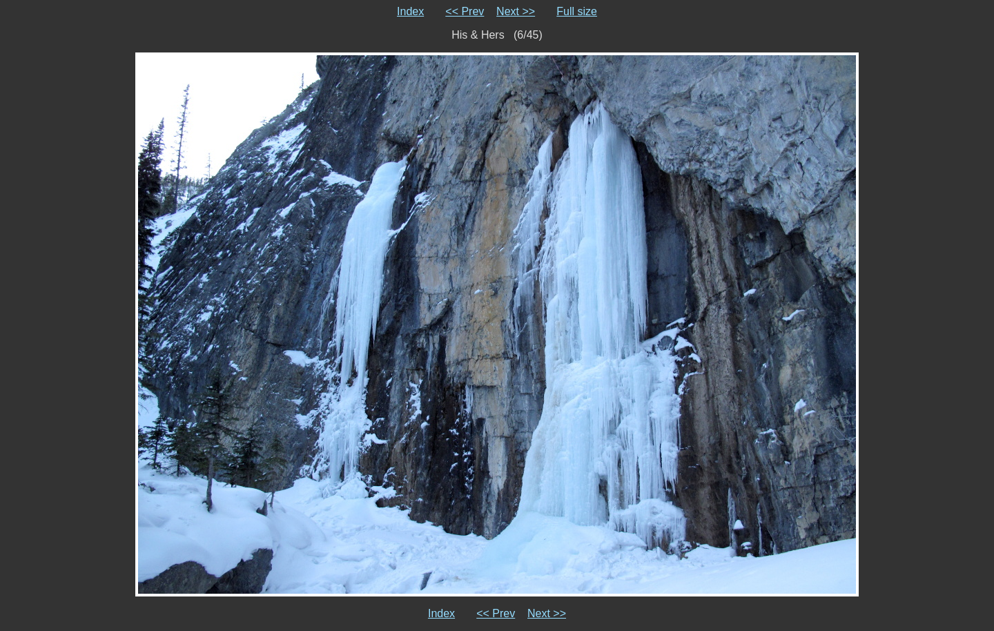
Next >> (515, 11)
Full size (576, 11)
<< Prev (464, 11)
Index (410, 11)
